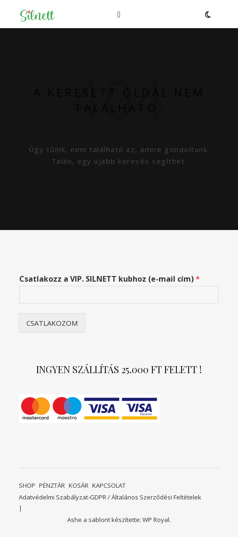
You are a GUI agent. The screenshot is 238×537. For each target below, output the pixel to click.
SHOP (27, 485)
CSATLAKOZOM (52, 323)
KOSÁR (78, 485)
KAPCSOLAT (109, 485)
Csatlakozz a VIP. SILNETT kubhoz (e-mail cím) (109, 279)
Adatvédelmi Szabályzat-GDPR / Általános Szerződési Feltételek (110, 497)
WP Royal (156, 519)
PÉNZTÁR (52, 485)
